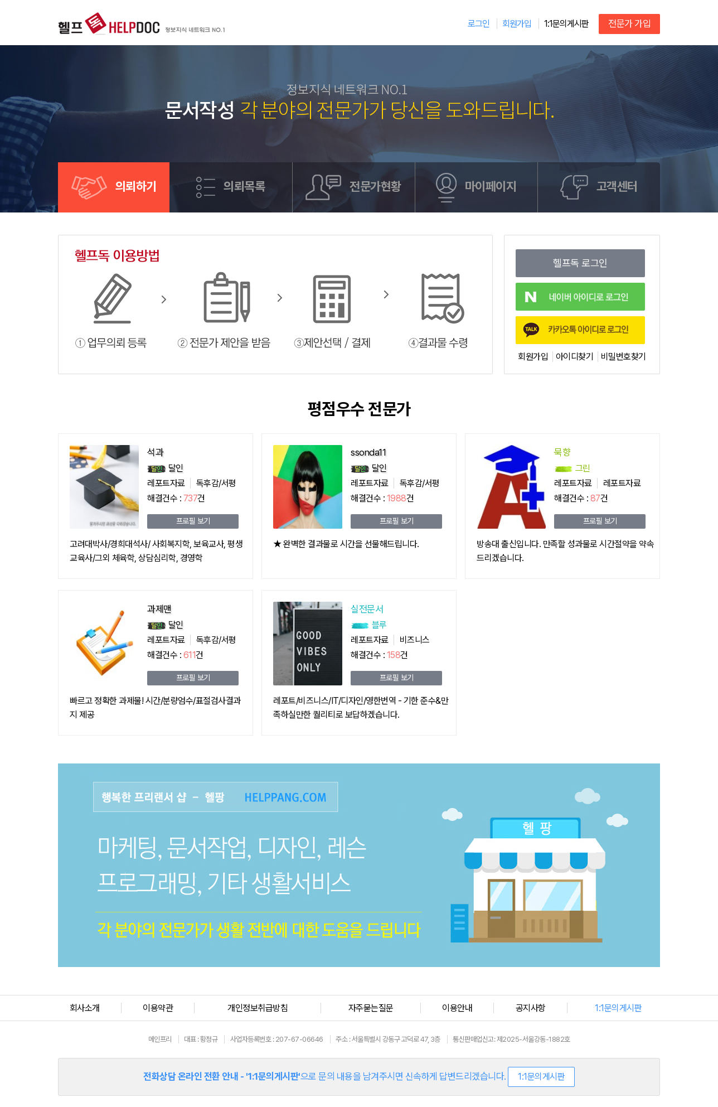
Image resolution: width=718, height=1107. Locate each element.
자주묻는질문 (371, 1008)
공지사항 (531, 1008)
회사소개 (85, 1008)
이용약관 (158, 1008)
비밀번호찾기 (623, 356)
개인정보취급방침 (257, 1008)
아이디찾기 (575, 356)
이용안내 (457, 1008)
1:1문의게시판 (566, 23)
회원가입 (533, 356)
